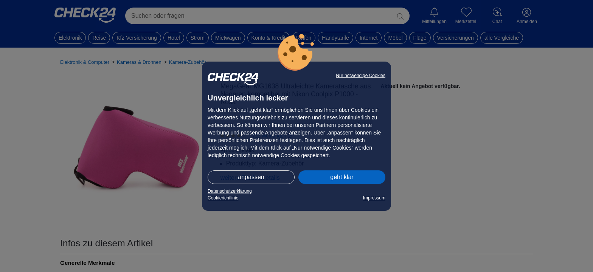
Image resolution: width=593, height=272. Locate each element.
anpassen (251, 177)
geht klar (341, 177)
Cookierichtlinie (223, 198)
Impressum (374, 198)
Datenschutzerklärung (230, 191)
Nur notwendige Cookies (360, 75)
